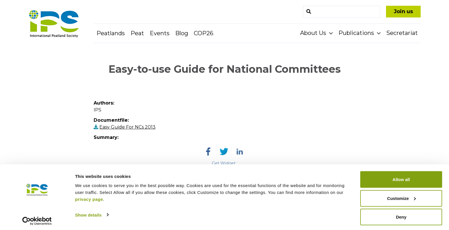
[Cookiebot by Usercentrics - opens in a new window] (37, 219)
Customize (401, 196)
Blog (181, 33)
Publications (356, 33)
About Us (314, 33)
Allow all (401, 177)
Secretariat (402, 33)
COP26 (203, 33)
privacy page (89, 196)
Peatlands (111, 33)
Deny (401, 214)
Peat (137, 33)
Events (160, 33)
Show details (88, 212)
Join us (403, 11)
